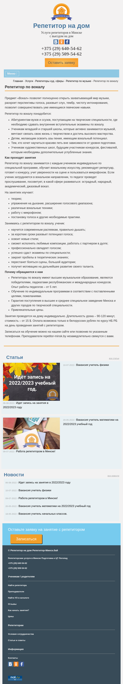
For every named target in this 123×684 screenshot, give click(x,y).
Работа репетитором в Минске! (31, 498)
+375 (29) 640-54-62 (61, 48)
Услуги (29, 81)
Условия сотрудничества (21, 634)
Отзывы (12, 604)
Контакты (13, 658)
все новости (113, 476)
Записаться (26, 539)
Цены (11, 616)
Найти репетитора (17, 585)
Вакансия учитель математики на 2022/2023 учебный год (47, 506)
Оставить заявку (61, 63)
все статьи (114, 358)
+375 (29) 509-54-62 (61, 53)
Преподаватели (16, 591)
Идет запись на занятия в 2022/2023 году (37, 482)
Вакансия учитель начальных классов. (36, 513)
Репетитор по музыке (78, 81)
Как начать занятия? (18, 610)
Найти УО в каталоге (18, 598)
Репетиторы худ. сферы (49, 81)
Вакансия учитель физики (86, 364)
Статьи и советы (16, 640)
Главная (18, 81)
